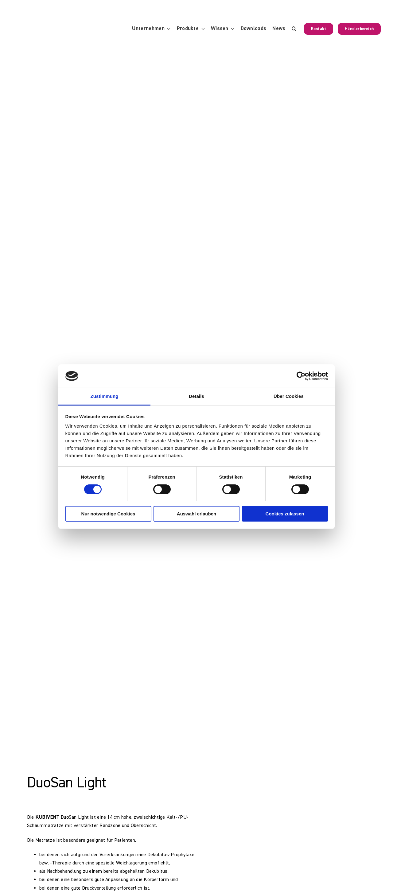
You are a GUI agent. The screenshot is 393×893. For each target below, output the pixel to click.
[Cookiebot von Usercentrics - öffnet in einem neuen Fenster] (301, 376)
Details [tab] (196, 396)
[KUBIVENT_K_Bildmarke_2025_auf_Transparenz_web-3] (54, 29)
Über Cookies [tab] (289, 396)
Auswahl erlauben (196, 513)
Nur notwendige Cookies (108, 513)
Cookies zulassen (285, 513)
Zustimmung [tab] (105, 396)
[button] (294, 29)
